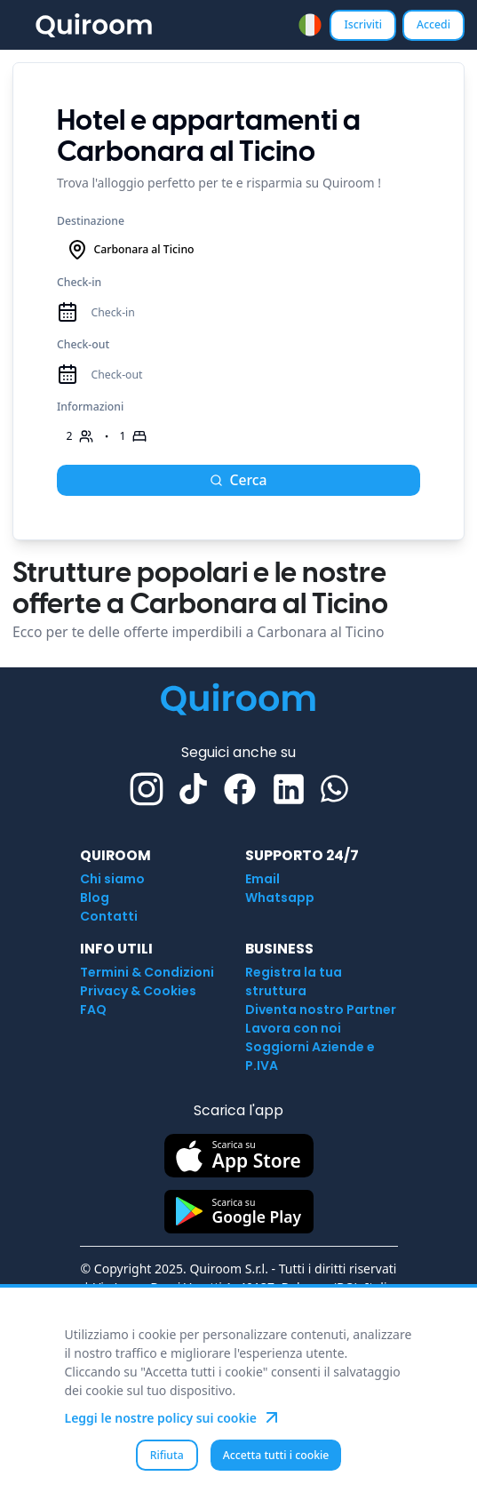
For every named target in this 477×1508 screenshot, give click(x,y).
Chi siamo (112, 879)
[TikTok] (193, 788)
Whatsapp (279, 897)
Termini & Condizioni (147, 972)
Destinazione (90, 220)
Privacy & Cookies (138, 991)
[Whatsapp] (334, 788)
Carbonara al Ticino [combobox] (131, 249)
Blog (94, 897)
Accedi (433, 24)
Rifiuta (167, 1455)
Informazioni (90, 406)
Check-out (83, 344)
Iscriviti (363, 24)
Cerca (238, 480)
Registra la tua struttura (293, 981)
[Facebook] (239, 789)
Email (262, 879)
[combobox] (310, 25)
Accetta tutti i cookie (276, 1455)
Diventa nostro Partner (320, 1009)
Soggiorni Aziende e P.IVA (310, 1056)
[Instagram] (146, 789)
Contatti (109, 916)
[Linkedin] (288, 789)
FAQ (93, 1009)
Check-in (79, 282)
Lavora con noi (293, 1028)
